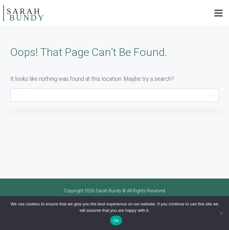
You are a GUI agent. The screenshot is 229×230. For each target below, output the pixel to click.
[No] (221, 213)
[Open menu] (218, 12)
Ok (116, 220)
